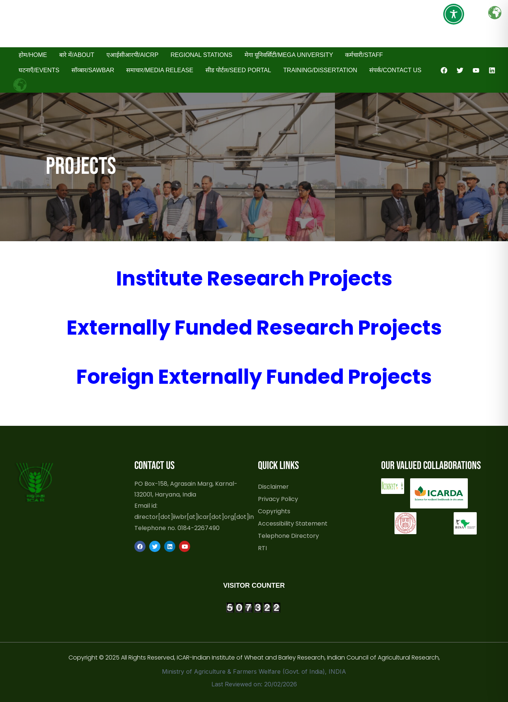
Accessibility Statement (293, 523)
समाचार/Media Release (159, 70)
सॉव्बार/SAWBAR (92, 70)
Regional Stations (201, 54)
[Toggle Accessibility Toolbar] (453, 14)
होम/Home (33, 54)
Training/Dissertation (320, 70)
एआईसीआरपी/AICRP (132, 54)
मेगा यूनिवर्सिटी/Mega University (289, 54)
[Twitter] (460, 70)
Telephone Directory (288, 536)
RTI (262, 548)
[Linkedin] (492, 70)
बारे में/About (77, 54)
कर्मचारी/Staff (364, 54)
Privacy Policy (278, 499)
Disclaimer (273, 486)
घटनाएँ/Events (39, 70)
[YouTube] (476, 70)
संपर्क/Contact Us (395, 70)
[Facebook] (444, 70)
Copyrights (274, 511)
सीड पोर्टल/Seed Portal (238, 70)
